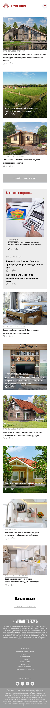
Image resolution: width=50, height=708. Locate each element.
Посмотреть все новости (25, 606)
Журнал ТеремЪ (18, 6)
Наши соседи (25, 662)
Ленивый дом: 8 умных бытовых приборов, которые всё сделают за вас (24, 265)
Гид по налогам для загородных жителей (24, 483)
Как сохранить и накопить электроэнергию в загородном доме (22, 278)
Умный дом (13, 240)
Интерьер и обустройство (14, 327)
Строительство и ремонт (14, 51)
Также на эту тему (14, 257)
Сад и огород (25, 654)
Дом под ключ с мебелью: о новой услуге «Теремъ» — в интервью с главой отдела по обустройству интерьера (24, 380)
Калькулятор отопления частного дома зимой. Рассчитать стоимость (24, 244)
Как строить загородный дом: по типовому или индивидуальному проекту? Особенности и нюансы (25, 57)
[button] (4, 13)
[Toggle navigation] (44, 6)
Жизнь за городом (13, 105)
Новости (25, 659)
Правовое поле (11, 479)
